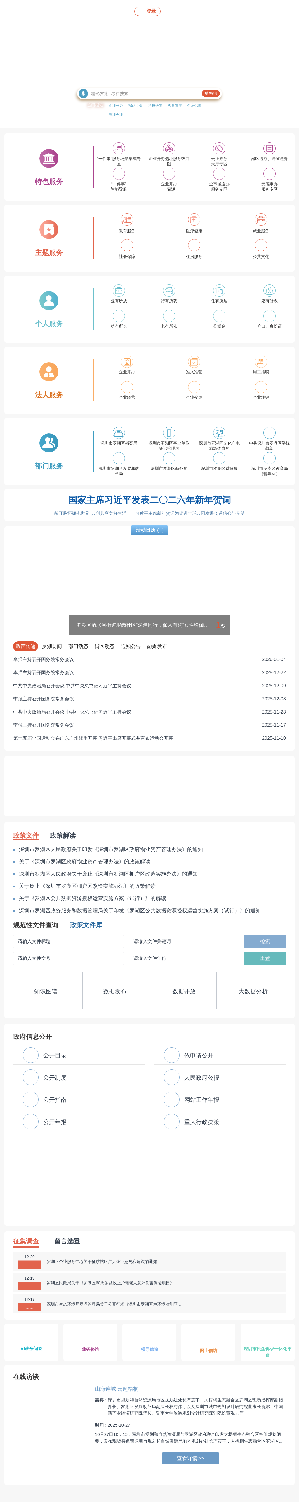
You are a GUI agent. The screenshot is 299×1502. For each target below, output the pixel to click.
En (249, 11)
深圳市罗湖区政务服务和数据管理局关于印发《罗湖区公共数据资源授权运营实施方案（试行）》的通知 (140, 911)
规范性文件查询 (35, 925)
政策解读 (63, 835)
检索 (265, 941)
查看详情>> (190, 1458)
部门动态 (78, 646)
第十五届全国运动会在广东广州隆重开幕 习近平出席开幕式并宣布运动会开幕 (149, 738)
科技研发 (155, 105)
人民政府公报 (191, 1077)
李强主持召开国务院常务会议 (149, 659)
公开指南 (45, 1099)
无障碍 (199, 11)
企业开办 (116, 105)
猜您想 (211, 93)
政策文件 (26, 835)
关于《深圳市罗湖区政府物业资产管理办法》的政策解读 (84, 862)
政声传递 (26, 646)
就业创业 (116, 115)
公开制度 (45, 1077)
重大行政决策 (191, 1121)
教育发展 (175, 105)
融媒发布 (157, 646)
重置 (265, 958)
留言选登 (67, 1241)
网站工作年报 (191, 1099)
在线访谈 (26, 1376)
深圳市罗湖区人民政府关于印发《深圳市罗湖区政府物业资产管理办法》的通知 (111, 849)
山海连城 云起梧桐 (116, 1389)
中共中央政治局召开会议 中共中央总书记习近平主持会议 (149, 685)
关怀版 (222, 11)
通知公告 (131, 646)
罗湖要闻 (52, 646)
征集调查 (26, 1241)
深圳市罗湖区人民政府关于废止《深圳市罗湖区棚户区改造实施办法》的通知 (108, 874)
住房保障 (194, 105)
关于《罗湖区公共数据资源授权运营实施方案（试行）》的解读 (92, 898)
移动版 (177, 11)
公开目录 (45, 1055)
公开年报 (45, 1121)
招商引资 (135, 105)
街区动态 (104, 646)
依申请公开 (188, 1055)
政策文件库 (86, 925)
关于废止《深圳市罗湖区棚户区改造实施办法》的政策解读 (87, 886)
